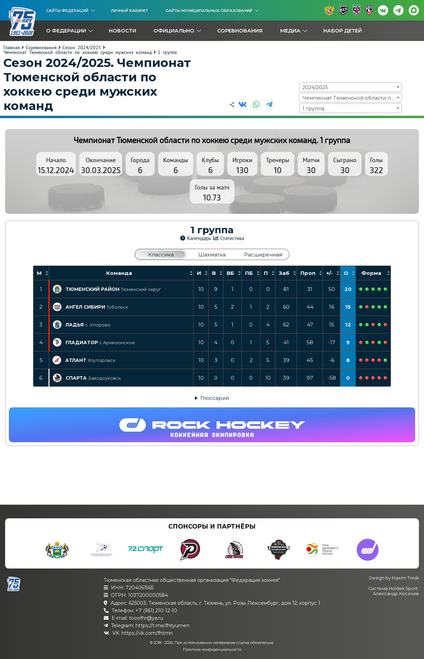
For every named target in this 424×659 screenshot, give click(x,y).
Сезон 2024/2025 (81, 47)
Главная (11, 47)
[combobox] (350, 87)
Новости (122, 30)
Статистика (232, 238)
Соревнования (240, 30)
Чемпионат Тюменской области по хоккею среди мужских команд (77, 52)
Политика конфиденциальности (212, 649)
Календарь (199, 238)
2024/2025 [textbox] (315, 87)
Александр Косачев (396, 593)
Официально (174, 30)
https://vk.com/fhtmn (147, 633)
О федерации (66, 30)
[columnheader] (41, 273)
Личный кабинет (129, 10)
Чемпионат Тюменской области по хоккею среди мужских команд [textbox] (351, 98)
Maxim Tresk (405, 577)
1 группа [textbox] (313, 109)
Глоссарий (214, 398)
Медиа (290, 30)
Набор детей (342, 30)
